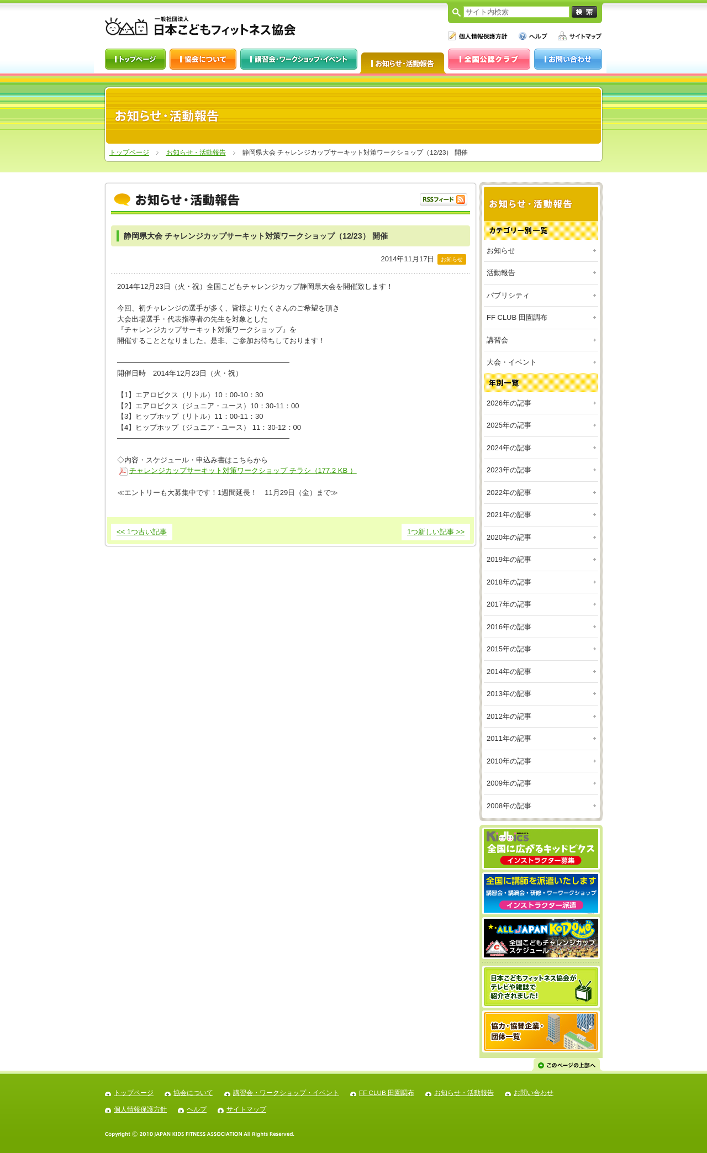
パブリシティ (508, 295)
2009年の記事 (509, 783)
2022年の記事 (509, 492)
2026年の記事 (509, 403)
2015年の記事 (509, 649)
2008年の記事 (509, 806)
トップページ (129, 152)
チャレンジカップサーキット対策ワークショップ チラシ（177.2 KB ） (243, 470)
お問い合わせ (533, 1092)
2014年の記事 (509, 671)
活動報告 (501, 272)
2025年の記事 (509, 425)
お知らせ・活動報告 (196, 152)
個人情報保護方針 (140, 1109)
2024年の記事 (509, 448)
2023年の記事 (509, 470)
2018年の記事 (509, 582)
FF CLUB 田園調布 (517, 317)
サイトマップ (246, 1109)
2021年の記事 (509, 514)
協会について (193, 1092)
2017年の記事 (509, 604)
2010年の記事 (509, 761)
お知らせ (501, 250)
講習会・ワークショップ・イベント (286, 1092)
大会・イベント (512, 362)
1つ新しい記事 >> (436, 532)
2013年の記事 (509, 693)
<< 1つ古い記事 (142, 532)
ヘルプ (197, 1109)
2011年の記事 (509, 738)
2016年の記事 (509, 627)
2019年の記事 (509, 559)
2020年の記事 (509, 537)
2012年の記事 (509, 716)
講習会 (497, 340)
